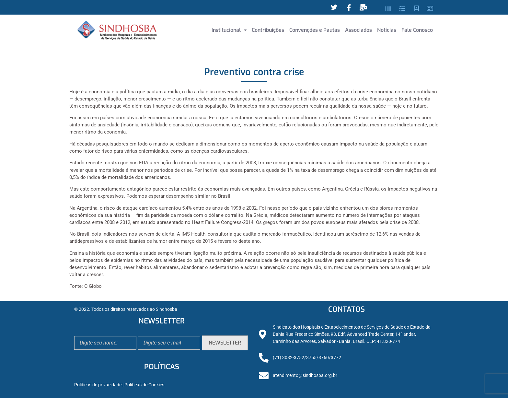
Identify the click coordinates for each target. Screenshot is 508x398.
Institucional (229, 30)
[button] (229, 30)
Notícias (386, 30)
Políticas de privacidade (97, 385)
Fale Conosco (417, 30)
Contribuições (268, 30)
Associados (358, 30)
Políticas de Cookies (144, 385)
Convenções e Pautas (314, 30)
